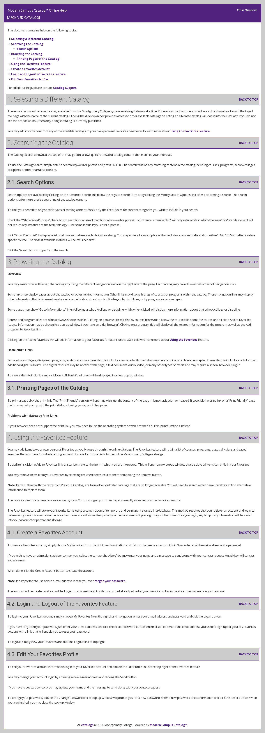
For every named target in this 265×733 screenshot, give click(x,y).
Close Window (247, 10)
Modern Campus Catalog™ (168, 725)
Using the (183, 340)
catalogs (87, 725)
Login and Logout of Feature (38, 74)
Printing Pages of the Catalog (38, 59)
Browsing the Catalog (26, 54)
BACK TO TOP (248, 99)
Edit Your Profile (29, 79)
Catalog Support (64, 88)
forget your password (109, 581)
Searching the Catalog (27, 44)
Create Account (30, 69)
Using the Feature (31, 64)
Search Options (27, 49)
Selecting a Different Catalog (32, 39)
